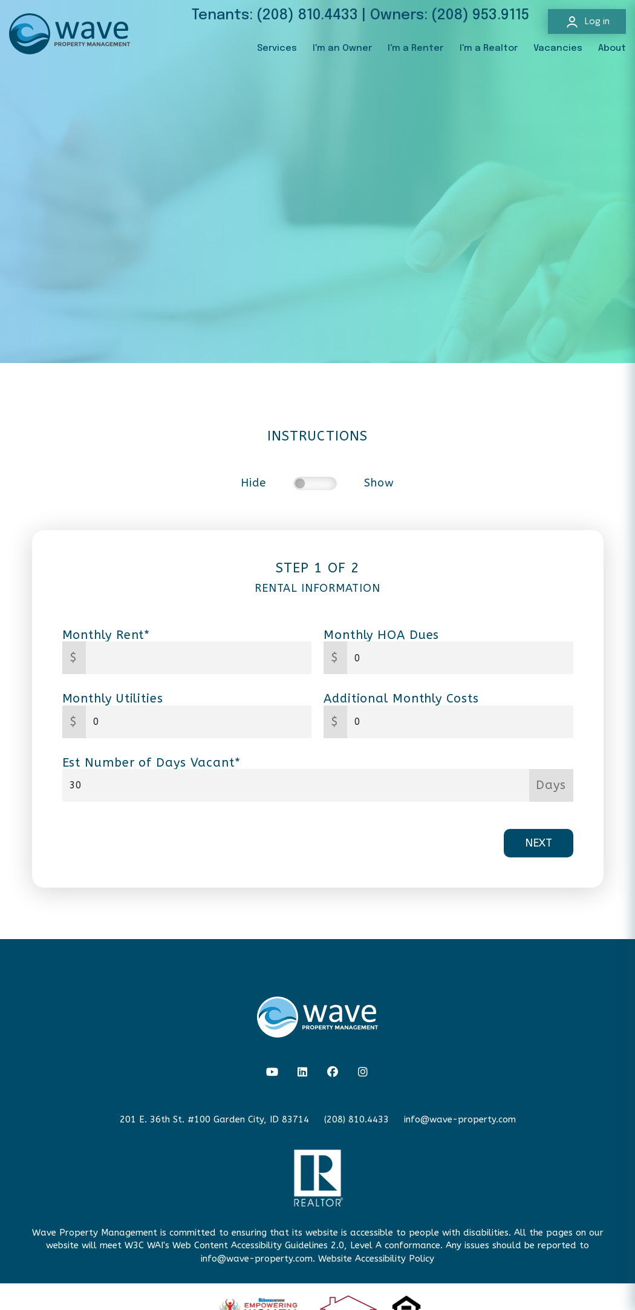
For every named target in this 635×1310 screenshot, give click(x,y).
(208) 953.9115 (480, 15)
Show (379, 483)
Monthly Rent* (106, 635)
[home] (69, 33)
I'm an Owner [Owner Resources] (342, 48)
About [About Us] (612, 48)
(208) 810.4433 (307, 15)
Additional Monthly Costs (401, 698)
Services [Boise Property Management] (277, 48)
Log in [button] (587, 22)
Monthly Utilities (112, 698)
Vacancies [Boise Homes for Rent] (557, 48)
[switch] (315, 483)
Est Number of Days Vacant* (151, 762)
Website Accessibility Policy (376, 1258)
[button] (272, 1072)
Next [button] (538, 843)
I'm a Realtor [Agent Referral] (489, 48)
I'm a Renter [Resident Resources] (415, 48)
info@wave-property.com (460, 1119)
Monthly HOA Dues (381, 635)
